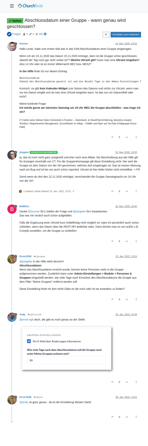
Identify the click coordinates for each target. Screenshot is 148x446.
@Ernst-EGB (34, 315)
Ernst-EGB (25, 256)
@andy (23, 402)
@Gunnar (34, 211)
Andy (22, 314)
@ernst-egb (26, 319)
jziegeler (24, 152)
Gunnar (23, 43)
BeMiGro (24, 206)
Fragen (16, 34)
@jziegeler (79, 211)
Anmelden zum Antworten (125, 34)
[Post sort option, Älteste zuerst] (106, 34)
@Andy (38, 397)
